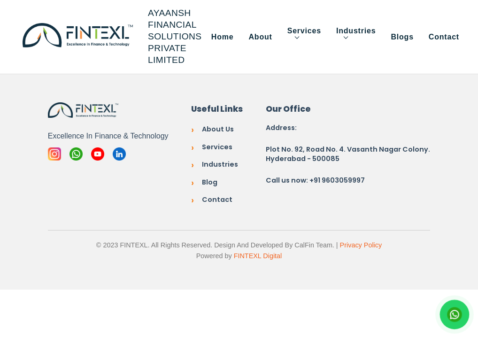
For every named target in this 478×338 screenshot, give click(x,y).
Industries (356, 31)
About (260, 37)
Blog (209, 182)
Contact (444, 37)
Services (304, 31)
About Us (218, 129)
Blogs (402, 37)
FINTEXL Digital (258, 256)
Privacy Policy (361, 245)
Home (222, 37)
